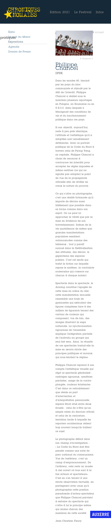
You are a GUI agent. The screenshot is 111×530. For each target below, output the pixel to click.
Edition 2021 (60, 12)
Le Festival (83, 12)
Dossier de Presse (19, 52)
